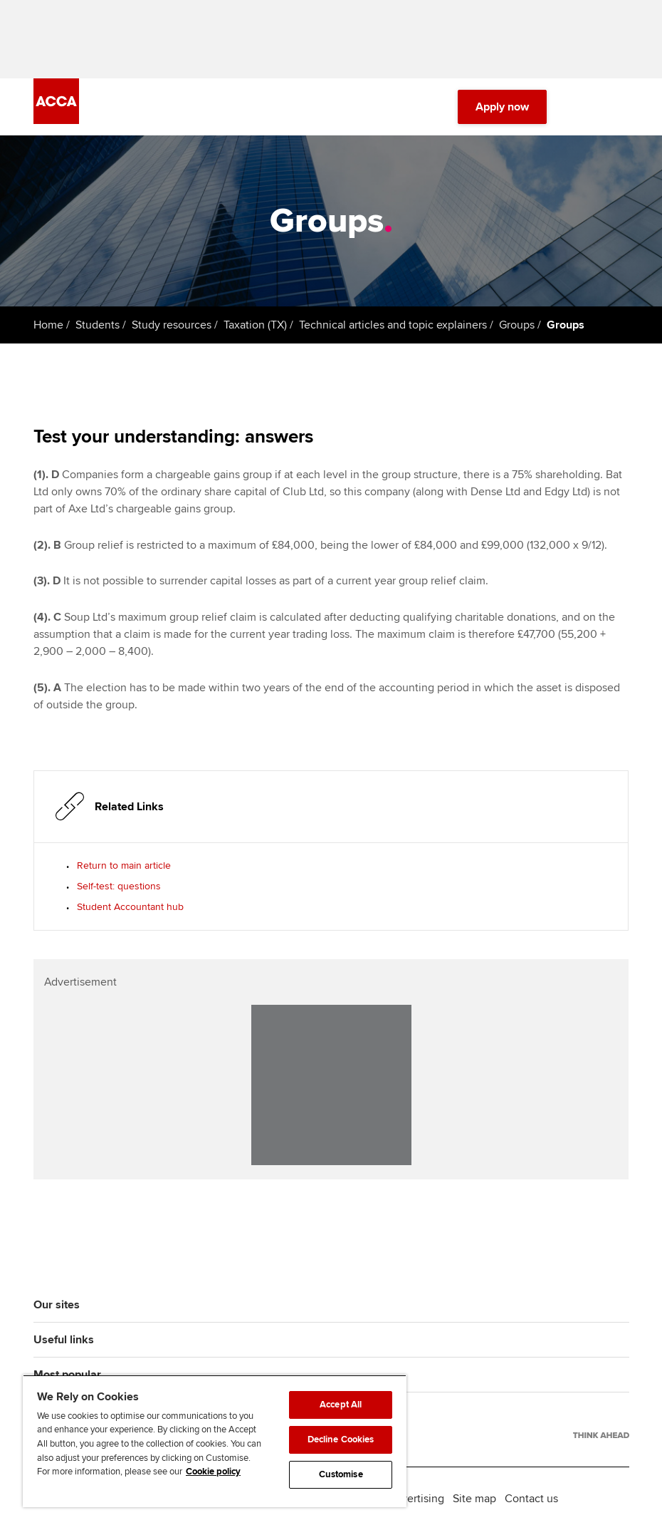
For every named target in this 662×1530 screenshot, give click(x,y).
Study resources (171, 325)
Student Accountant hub (130, 907)
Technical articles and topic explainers (393, 325)
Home (48, 325)
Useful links (63, 1340)
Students (97, 325)
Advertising (416, 1499)
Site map (474, 1499)
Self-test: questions (119, 886)
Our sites (56, 1305)
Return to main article (124, 865)
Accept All (341, 1404)
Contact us (531, 1499)
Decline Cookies (341, 1439)
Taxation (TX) (255, 325)
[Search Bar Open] (581, 107)
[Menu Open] (621, 107)
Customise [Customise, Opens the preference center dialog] (341, 1474)
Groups (517, 325)
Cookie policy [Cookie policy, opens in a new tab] (213, 1471)
